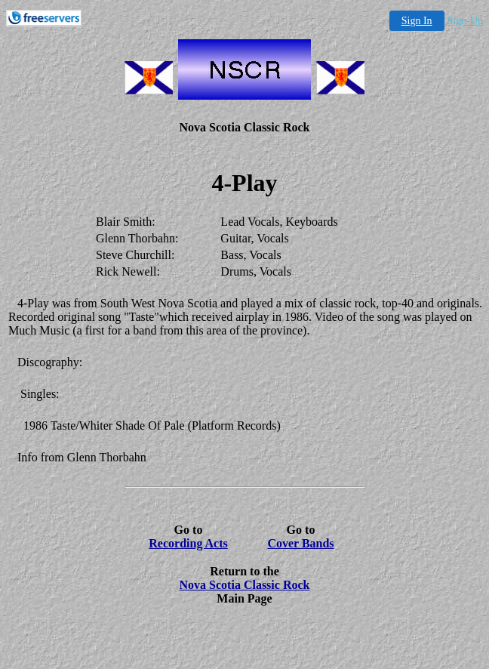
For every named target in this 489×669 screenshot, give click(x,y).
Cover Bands (300, 543)
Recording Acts (188, 543)
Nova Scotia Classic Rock (245, 584)
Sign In (416, 20)
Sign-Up (465, 20)
